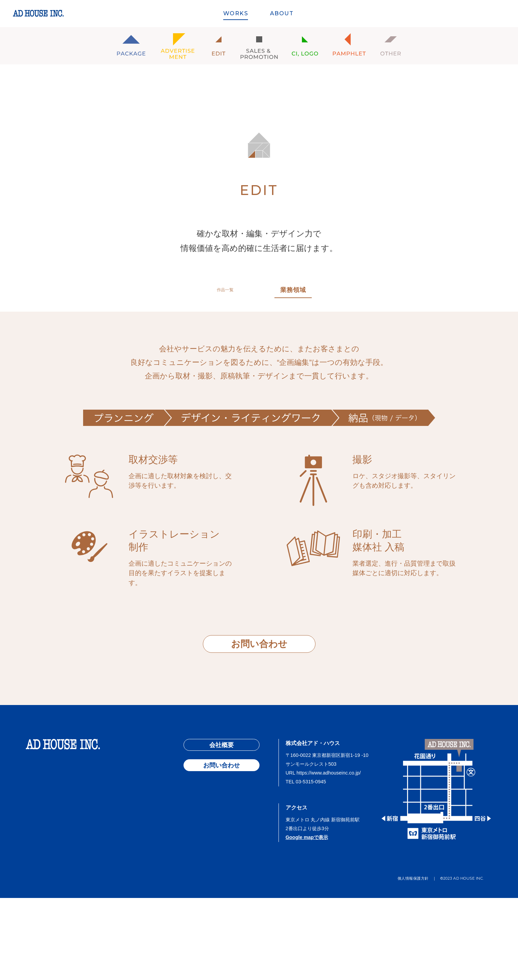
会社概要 (221, 806)
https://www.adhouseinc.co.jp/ (328, 834)
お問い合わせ (259, 644)
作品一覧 (225, 290)
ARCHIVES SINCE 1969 (459, 14)
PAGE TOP (259, 731)
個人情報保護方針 (413, 939)
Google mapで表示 (307, 898)
